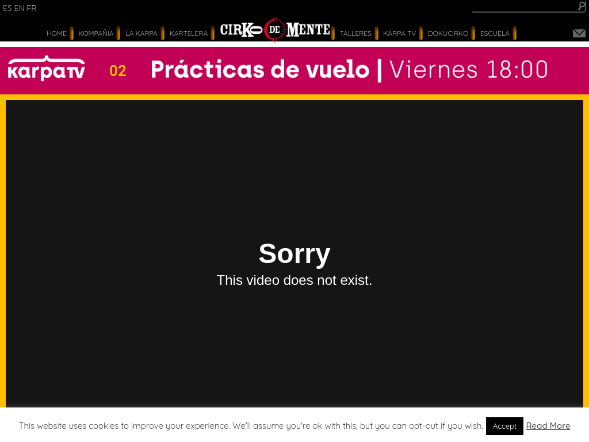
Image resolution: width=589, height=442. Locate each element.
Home (57, 33)
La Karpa (141, 33)
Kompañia (96, 33)
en (19, 8)
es (7, 8)
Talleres (356, 33)
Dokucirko (448, 33)
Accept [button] (505, 425)
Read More (548, 425)
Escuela (495, 33)
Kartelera (189, 33)
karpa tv (399, 33)
